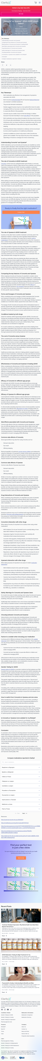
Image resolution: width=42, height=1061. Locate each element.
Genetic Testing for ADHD (7, 1015)
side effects (27, 115)
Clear (2, 1033)
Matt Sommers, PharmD (21, 31)
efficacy (32, 284)
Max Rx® (3, 1029)
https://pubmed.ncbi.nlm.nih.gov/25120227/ (12, 819)
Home (21, 26)
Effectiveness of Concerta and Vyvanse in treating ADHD (15, 44)
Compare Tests (21, 212)
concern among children (24, 451)
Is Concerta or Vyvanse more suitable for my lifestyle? (14, 54)
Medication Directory (26, 1017)
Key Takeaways (5, 38)
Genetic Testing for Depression (8, 1019)
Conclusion (4, 56)
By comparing (20, 286)
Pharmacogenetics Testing (7, 1040)
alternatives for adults (22, 408)
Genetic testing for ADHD (7, 669)
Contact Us (24, 1029)
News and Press (25, 1031)
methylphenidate (15, 99)
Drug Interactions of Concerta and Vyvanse (12, 48)
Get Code (21, 13)
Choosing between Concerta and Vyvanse (11, 52)
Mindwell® (3, 1026)
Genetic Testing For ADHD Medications (10, 1045)
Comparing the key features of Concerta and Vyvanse (14, 42)
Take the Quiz (21, 858)
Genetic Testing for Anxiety (7, 1017)
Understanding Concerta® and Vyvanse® (11, 40)
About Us (24, 1026)
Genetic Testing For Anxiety (7, 1047)
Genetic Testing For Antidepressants (9, 1043)
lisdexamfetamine (34, 99)
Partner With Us (25, 1033)
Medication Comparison (21, 28)
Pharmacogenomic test (6, 1021)
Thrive (2, 1031)
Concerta (3, 163)
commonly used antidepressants (14, 514)
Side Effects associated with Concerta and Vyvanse (14, 46)
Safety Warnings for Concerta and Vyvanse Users (13, 50)
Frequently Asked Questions (28, 1036)
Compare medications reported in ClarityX (11, 58)
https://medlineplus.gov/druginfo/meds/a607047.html (15, 823)
